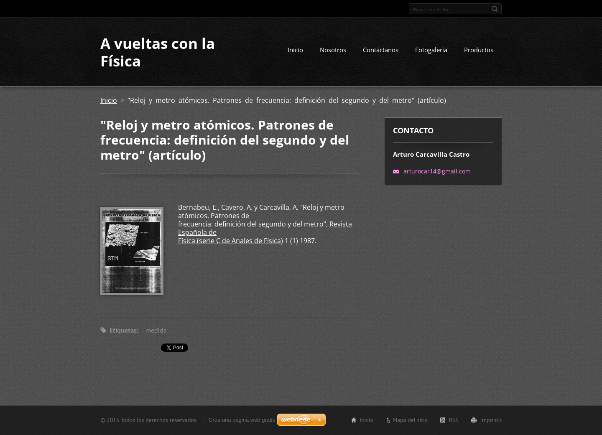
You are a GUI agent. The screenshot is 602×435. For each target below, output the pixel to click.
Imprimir (491, 420)
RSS (453, 420)
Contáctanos (380, 50)
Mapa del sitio (410, 420)
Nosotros (333, 50)
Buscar (494, 8)
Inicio (295, 50)
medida (156, 330)
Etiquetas (123, 330)
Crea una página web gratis (242, 420)
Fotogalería (431, 50)
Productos (478, 50)
